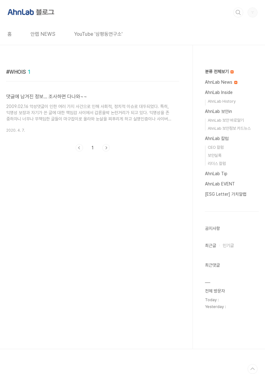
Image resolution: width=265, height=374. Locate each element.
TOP (253, 369)
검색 (238, 12)
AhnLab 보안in (218, 111)
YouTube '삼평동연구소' (98, 34)
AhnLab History (222, 101)
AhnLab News (221, 82)
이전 (79, 148)
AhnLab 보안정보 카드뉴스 (229, 128)
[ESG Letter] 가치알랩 (225, 194)
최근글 (210, 245)
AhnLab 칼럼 (217, 138)
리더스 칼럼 (217, 163)
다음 (106, 148)
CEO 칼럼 (216, 147)
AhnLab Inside (219, 92)
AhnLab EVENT (220, 183)
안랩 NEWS (42, 34)
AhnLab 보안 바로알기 (226, 120)
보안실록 (214, 155)
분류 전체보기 (219, 71)
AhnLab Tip (216, 173)
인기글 (228, 245)
